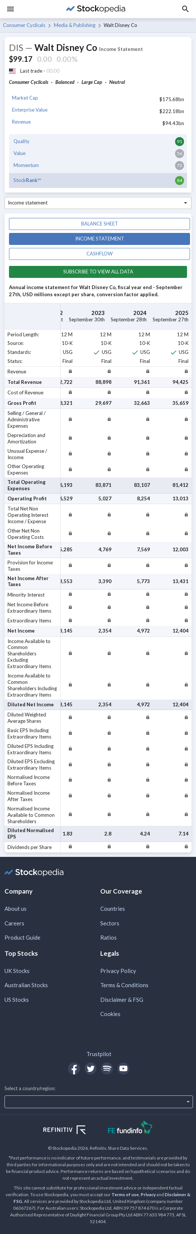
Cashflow (99, 254)
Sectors (109, 923)
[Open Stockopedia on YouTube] (123, 1068)
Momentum (26, 165)
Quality (21, 141)
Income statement (99, 239)
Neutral (117, 82)
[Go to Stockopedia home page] (96, 9)
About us (15, 908)
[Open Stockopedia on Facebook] (74, 1068)
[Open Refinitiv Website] (72, 1130)
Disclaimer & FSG (121, 999)
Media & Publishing (74, 25)
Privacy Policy (118, 970)
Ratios (108, 937)
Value (19, 153)
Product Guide (22, 937)
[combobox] (98, 203)
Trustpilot (98, 1053)
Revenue (21, 122)
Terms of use (125, 1194)
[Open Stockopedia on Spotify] (107, 1068)
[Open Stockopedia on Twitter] (91, 1068)
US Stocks (16, 999)
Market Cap (25, 98)
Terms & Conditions (124, 985)
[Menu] (10, 9)
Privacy (148, 1194)
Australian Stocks (26, 985)
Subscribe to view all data (98, 272)
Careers (14, 923)
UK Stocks (17, 970)
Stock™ (27, 180)
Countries (112, 908)
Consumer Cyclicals (24, 25)
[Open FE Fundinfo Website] (130, 1128)
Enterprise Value (30, 110)
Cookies (110, 1013)
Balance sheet (99, 224)
